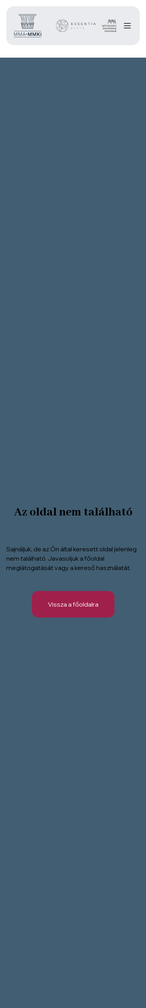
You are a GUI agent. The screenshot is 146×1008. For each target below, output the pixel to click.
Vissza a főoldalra (73, 604)
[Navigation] (127, 25)
